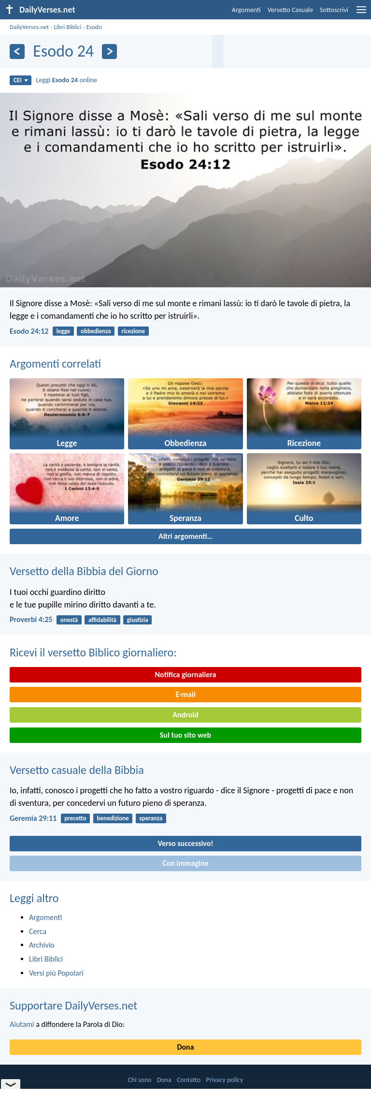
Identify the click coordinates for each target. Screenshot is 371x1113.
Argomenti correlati (55, 363)
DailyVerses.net (29, 26)
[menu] (361, 13)
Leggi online (66, 79)
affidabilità (102, 619)
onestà (69, 619)
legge (64, 331)
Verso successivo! (185, 843)
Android (185, 714)
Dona (185, 1047)
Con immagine (185, 863)
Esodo (94, 26)
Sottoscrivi (334, 10)
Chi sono (140, 1080)
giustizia (137, 619)
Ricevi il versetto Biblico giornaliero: (93, 652)
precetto (75, 818)
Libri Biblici (67, 26)
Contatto (188, 1080)
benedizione (112, 818)
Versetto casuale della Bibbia (77, 770)
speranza (150, 818)
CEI (21, 80)
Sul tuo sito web (185, 735)
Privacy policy (224, 1080)
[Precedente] (17, 51)
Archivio (42, 945)
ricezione (133, 331)
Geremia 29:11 (33, 818)
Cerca (37, 931)
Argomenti (246, 10)
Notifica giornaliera (185, 674)
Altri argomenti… (185, 536)
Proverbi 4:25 (31, 619)
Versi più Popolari (56, 973)
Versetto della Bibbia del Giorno (84, 571)
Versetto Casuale (290, 10)
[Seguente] (109, 51)
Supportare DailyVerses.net (73, 1005)
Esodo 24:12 (29, 331)
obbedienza (96, 331)
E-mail (185, 694)
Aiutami (22, 1024)
